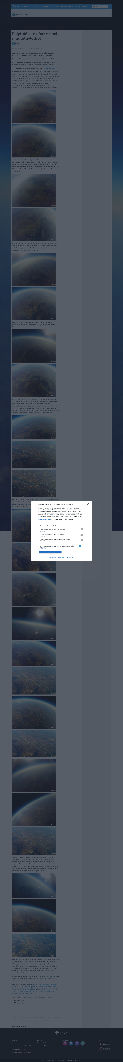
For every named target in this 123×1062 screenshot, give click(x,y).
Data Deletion (52, 557)
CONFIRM (50, 552)
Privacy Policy (70, 557)
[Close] (88, 504)
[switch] (81, 529)
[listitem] (61, 526)
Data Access (61, 557)
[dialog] (61, 531)
